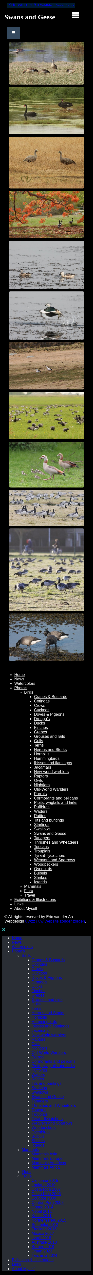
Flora (28, 891)
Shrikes (40, 877)
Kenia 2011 (42, 1216)
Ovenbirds (43, 869)
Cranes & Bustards (50, 697)
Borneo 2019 (43, 1247)
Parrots (40, 794)
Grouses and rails (49, 736)
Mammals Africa (46, 1167)
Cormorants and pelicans (56, 798)
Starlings (41, 825)
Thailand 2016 (44, 1229)
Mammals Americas (49, 1163)
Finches (41, 727)
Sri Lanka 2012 (45, 1225)
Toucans (41, 847)
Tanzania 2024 (44, 1255)
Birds (28, 692)
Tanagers (42, 838)
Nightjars (42, 785)
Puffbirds (42, 807)
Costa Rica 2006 (46, 1194)
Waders (41, 811)
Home (19, 675)
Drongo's (42, 719)
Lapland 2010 (44, 1185)
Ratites (40, 816)
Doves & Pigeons (49, 714)
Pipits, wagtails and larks (55, 802)
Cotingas (42, 701)
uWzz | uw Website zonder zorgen (55, 921)
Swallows (42, 829)
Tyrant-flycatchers (49, 855)
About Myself (25, 908)
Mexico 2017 (43, 1233)
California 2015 (45, 1180)
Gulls (38, 741)
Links (18, 904)
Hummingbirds (46, 758)
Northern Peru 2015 (49, 1220)
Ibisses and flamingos (53, 763)
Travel (29, 895)
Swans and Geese (50, 833)
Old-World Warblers (51, 789)
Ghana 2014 (42, 1207)
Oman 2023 (42, 1251)
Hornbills (41, 754)
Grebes (40, 732)
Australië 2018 (44, 1242)
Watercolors (24, 683)
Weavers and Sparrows (54, 860)
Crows (39, 705)
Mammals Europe (47, 1158)
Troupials (42, 851)
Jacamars (42, 767)
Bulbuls (40, 873)
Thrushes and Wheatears (56, 842)
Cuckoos (41, 710)
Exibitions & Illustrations (35, 900)
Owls (38, 780)
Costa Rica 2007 (46, 1189)
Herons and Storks (50, 750)
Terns (39, 745)
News (19, 679)
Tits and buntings (49, 820)
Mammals (32, 886)
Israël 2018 (41, 1238)
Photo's (20, 688)
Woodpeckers (46, 864)
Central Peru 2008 (48, 1202)
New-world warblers (51, 772)
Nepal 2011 (42, 1211)
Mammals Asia (44, 1154)
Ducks (39, 723)
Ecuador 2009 (44, 1198)
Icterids (40, 882)
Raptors (41, 776)
